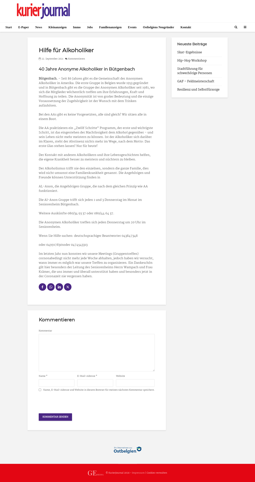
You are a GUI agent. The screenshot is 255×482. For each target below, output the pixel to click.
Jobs (90, 27)
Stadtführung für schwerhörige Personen (194, 71)
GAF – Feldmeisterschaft (195, 81)
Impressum (138, 473)
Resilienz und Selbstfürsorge (198, 89)
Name (43, 376)
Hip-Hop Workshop (192, 60)
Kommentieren (76, 59)
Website (120, 376)
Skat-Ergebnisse (189, 52)
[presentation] (67, 401)
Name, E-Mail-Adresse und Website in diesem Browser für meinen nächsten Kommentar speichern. (99, 390)
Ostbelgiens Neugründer (158, 27)
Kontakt (186, 27)
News (38, 27)
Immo (77, 27)
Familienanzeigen (110, 27)
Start (8, 27)
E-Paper (23, 27)
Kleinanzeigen (57, 27)
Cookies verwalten (157, 473)
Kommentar (45, 331)
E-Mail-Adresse (87, 376)
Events (132, 27)
